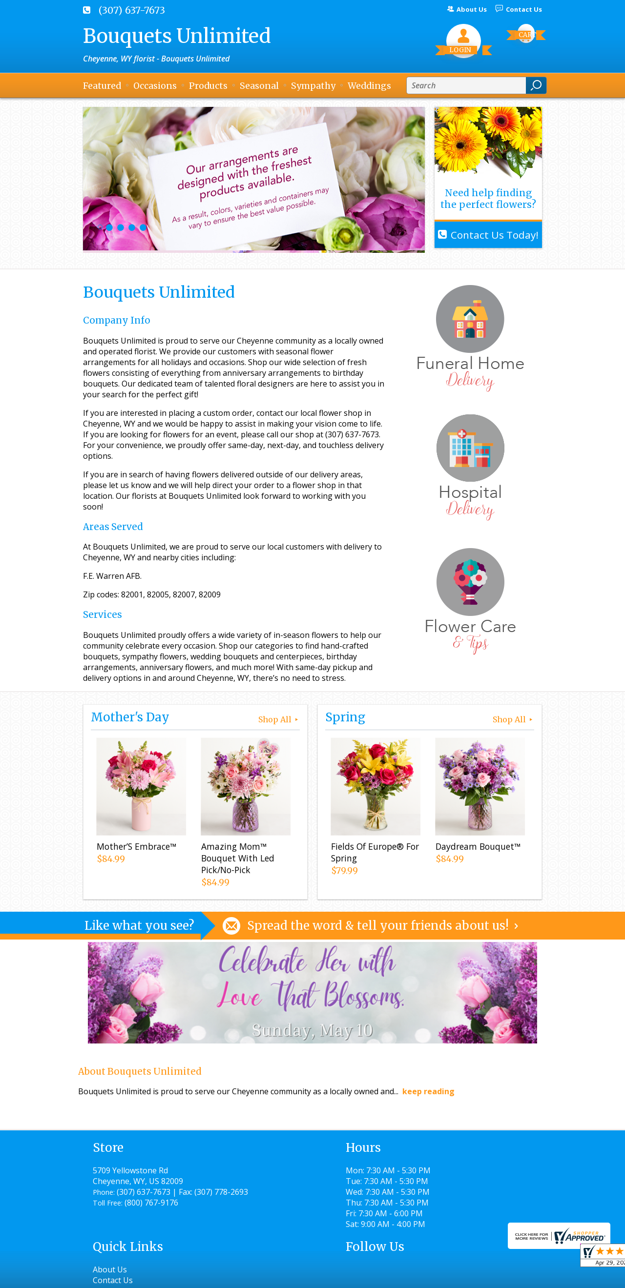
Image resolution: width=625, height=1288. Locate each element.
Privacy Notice (365, 1276)
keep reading (428, 1091)
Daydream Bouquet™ (477, 848)
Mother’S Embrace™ (135, 848)
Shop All (279, 719)
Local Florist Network (441, 1276)
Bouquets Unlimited (177, 36)
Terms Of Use (300, 1276)
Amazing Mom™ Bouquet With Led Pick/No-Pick (236, 859)
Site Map (508, 1276)
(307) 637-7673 (132, 10)
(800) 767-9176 (151, 1213)
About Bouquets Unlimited (140, 1071)
